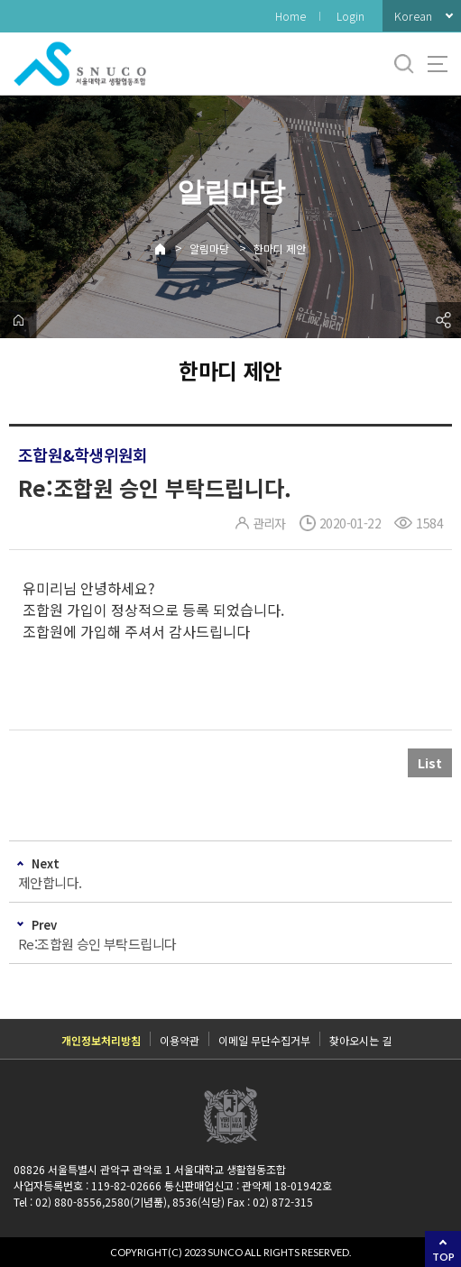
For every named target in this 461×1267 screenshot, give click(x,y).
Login (350, 15)
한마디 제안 (280, 248)
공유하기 (443, 320)
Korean (413, 15)
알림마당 (209, 248)
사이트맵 (437, 64)
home (18, 320)
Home (290, 15)
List (430, 763)
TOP (443, 1256)
